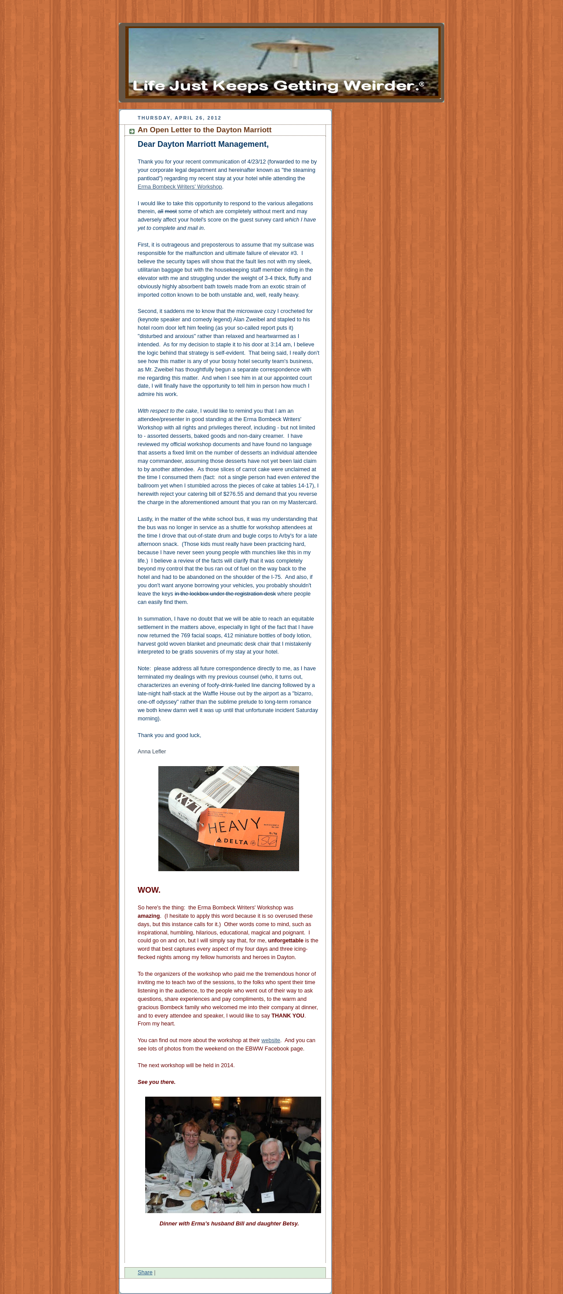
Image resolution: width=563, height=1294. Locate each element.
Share (145, 1272)
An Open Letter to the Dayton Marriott (204, 130)
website (270, 1040)
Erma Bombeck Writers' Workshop (180, 187)
